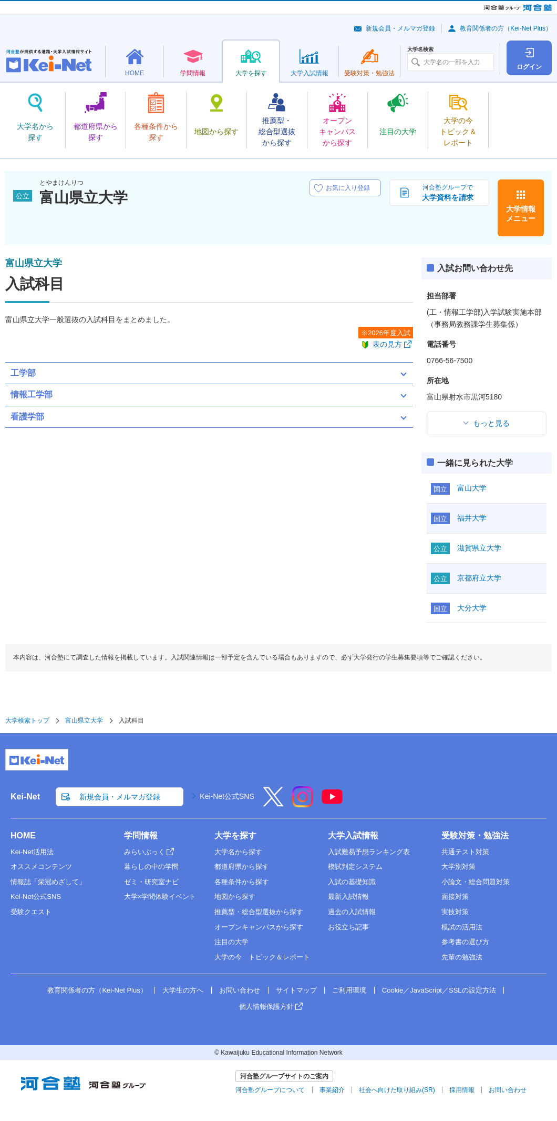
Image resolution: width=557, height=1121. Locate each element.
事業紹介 (332, 1090)
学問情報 (141, 835)
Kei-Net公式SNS (227, 796)
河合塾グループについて (270, 1090)
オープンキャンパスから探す (258, 927)
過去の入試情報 (352, 912)
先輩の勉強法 (461, 957)
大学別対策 (458, 866)
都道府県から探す (241, 866)
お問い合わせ (239, 990)
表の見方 (387, 344)
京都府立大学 (479, 578)
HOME (23, 835)
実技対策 (455, 912)
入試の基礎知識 (352, 882)
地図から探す (234, 896)
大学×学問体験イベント (160, 896)
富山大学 (472, 488)
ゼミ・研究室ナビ (151, 882)
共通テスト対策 (465, 852)
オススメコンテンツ (41, 866)
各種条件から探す (241, 882)
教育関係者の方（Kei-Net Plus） (506, 28)
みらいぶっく (144, 852)
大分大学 (472, 608)
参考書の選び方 (465, 942)
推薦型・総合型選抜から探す (258, 912)
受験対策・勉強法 (475, 835)
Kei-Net (25, 796)
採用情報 (462, 1090)
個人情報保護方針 (266, 1006)
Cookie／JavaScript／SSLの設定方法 (439, 990)
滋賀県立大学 (479, 548)
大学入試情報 (353, 835)
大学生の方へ (182, 990)
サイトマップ (296, 990)
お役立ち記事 (348, 927)
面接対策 (455, 896)
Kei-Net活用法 (32, 852)
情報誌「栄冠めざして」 (48, 882)
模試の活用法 (461, 927)
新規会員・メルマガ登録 (400, 28)
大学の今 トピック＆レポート (262, 957)
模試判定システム (355, 866)
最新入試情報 (348, 896)
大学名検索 (420, 49)
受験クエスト (31, 912)
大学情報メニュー (520, 214)
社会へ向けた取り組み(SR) (397, 1090)
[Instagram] (302, 803)
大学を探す (235, 835)
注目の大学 (231, 942)
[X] (273, 803)
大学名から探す (238, 852)
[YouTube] (332, 803)
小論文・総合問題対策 (475, 882)
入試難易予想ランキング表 (369, 852)
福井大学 (472, 518)
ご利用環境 (349, 990)
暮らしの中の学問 (151, 866)
